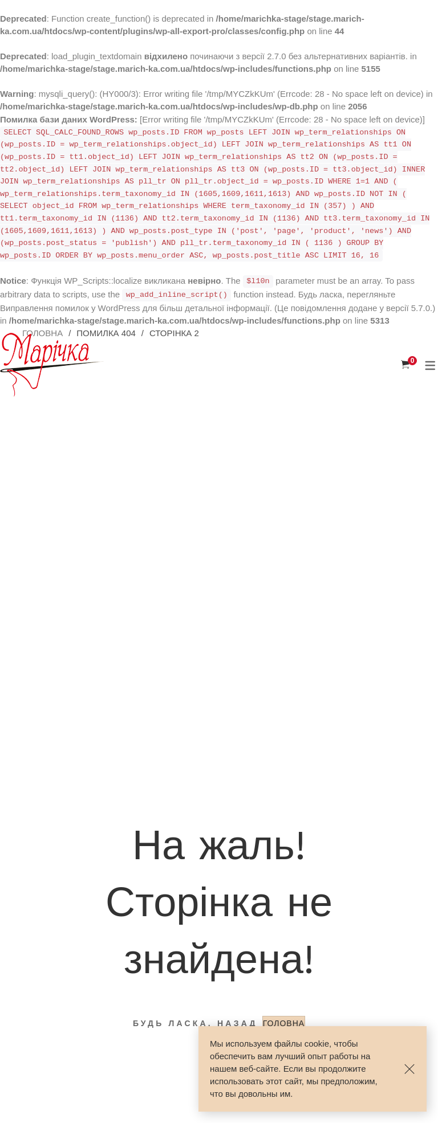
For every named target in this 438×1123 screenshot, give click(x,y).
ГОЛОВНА (284, 1023)
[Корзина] (405, 364)
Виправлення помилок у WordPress (70, 308)
